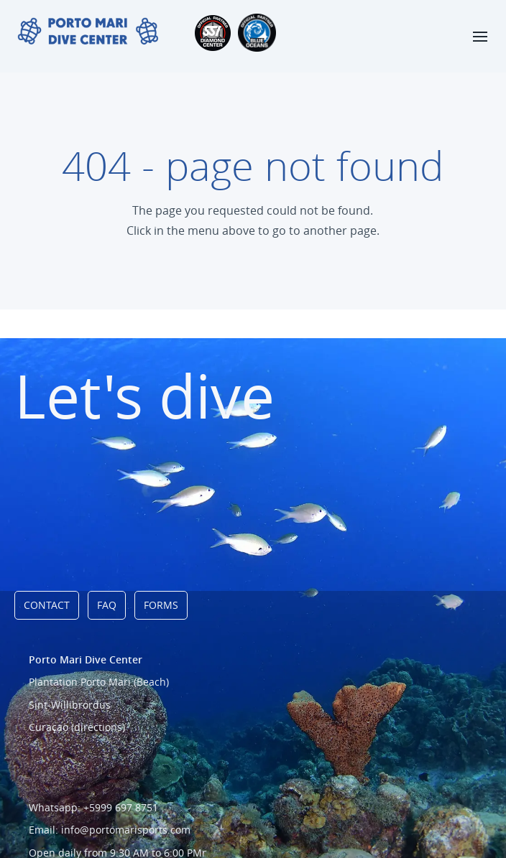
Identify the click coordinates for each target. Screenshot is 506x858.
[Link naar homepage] (88, 31)
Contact (47, 605)
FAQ (106, 605)
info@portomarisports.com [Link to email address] (125, 829)
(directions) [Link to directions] (98, 727)
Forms (161, 605)
